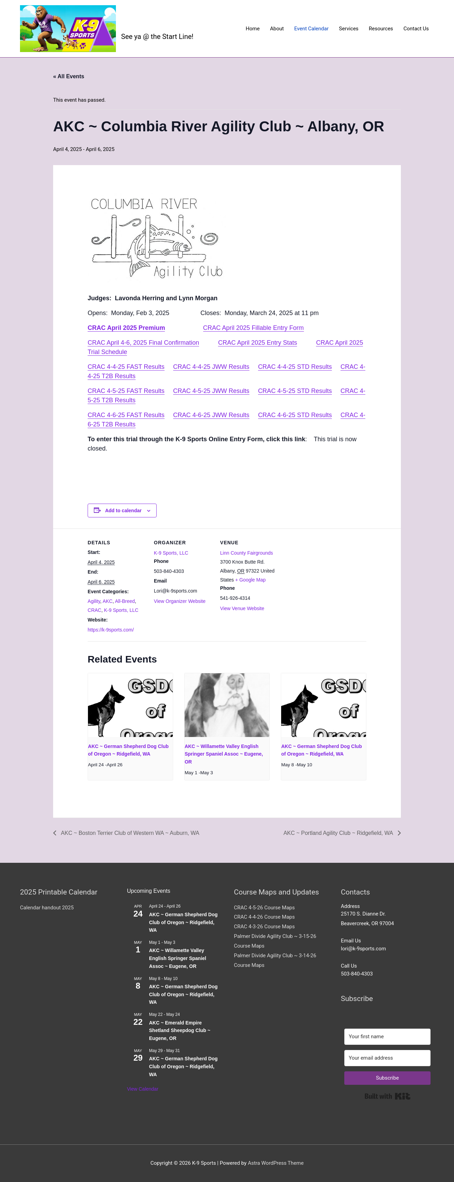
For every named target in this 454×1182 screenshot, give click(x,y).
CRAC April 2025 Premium (126, 327)
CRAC (94, 610)
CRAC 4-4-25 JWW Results (211, 366)
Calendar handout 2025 (47, 908)
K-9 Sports (151, 23)
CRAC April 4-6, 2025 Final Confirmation (143, 342)
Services (349, 29)
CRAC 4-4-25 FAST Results (126, 366)
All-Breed (125, 601)
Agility (94, 601)
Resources (381, 29)
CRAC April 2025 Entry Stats (257, 342)
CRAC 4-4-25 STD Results (295, 366)
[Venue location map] (322, 575)
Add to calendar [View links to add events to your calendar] (123, 510)
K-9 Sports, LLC (121, 610)
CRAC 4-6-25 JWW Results (211, 415)
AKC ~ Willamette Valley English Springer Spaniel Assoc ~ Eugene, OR (224, 754)
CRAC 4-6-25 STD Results (295, 415)
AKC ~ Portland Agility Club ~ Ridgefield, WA (339, 833)
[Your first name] (387, 1037)
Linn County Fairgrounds (246, 553)
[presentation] (130, 705)
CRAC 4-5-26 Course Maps (264, 908)
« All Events (68, 76)
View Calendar (142, 1089)
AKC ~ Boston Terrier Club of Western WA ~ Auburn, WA (129, 833)
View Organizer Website (180, 601)
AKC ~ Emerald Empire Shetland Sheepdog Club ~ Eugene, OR (179, 1030)
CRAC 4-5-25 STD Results (295, 390)
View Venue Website (242, 608)
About (277, 29)
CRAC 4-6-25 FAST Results (126, 415)
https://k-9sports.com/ (111, 630)
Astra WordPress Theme (276, 1163)
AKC (107, 601)
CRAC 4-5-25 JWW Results (211, 390)
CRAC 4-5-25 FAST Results (126, 390)
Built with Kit (388, 1096)
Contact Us (416, 29)
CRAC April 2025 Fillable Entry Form (253, 327)
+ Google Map (250, 580)
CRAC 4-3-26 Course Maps (264, 926)
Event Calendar (311, 29)
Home (252, 29)
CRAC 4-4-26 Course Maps (264, 917)
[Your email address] (387, 1058)
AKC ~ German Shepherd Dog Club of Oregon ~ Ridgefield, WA (183, 922)
